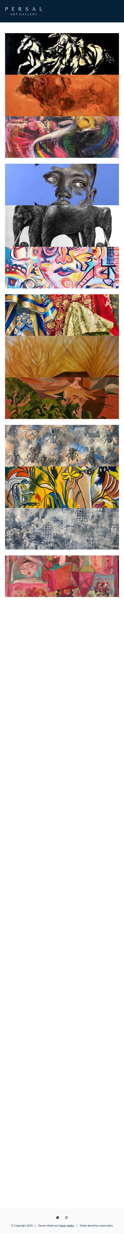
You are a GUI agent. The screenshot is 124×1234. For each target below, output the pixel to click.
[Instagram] (66, 1217)
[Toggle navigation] (114, 11)
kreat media (66, 1225)
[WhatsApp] (57, 1217)
